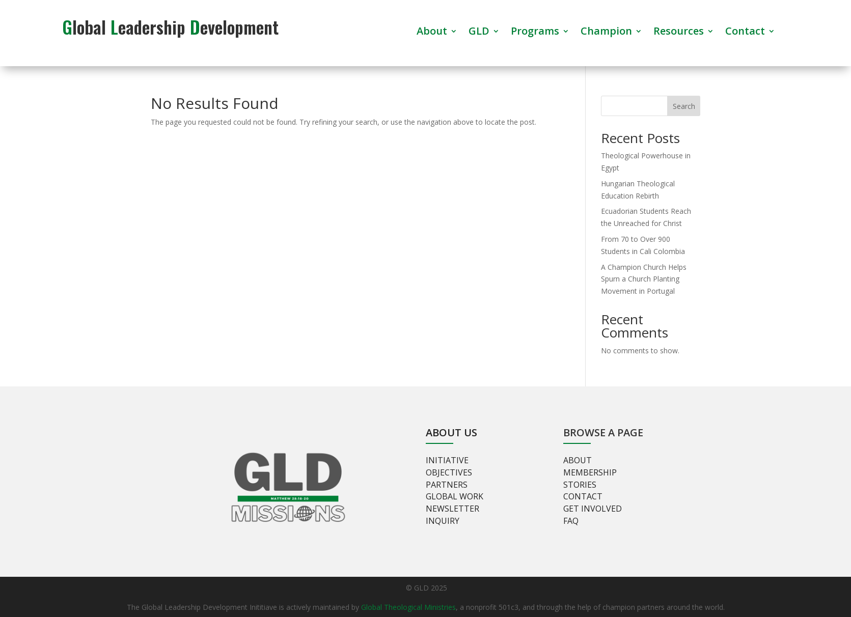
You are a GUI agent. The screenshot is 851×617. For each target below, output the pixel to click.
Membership (590, 472)
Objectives (449, 472)
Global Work (454, 496)
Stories (579, 484)
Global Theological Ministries (408, 607)
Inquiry (442, 520)
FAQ (571, 520)
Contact (745, 32)
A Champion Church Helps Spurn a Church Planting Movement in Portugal (644, 279)
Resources (678, 32)
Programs (535, 32)
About (432, 32)
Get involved (592, 508)
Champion (606, 32)
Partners (447, 484)
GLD (479, 32)
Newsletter (452, 508)
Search (684, 106)
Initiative (447, 460)
